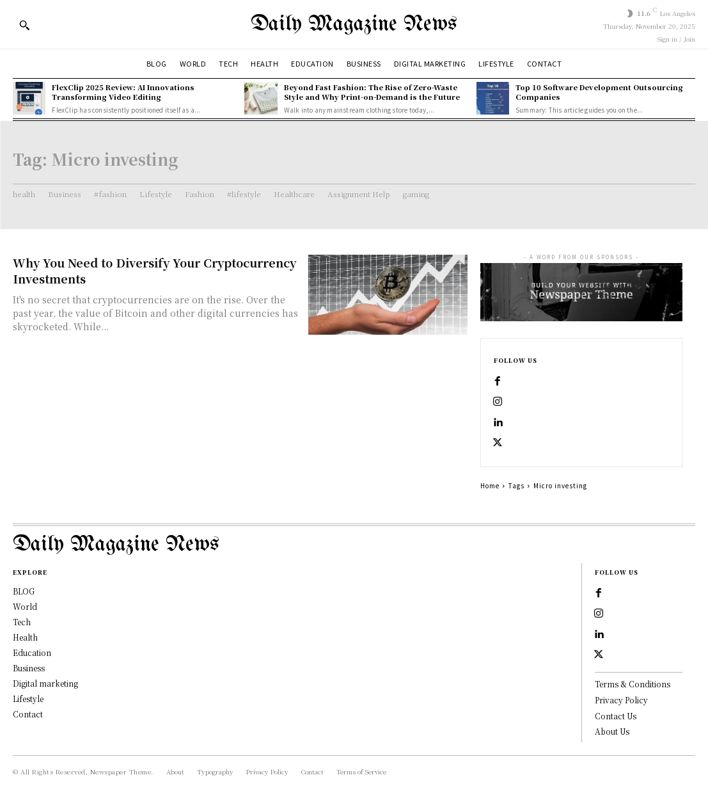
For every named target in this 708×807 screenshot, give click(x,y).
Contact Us (615, 715)
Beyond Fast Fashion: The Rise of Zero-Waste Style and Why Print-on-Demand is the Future (372, 92)
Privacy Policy (621, 699)
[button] (24, 24)
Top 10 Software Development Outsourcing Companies (599, 92)
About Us (612, 731)
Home (490, 485)
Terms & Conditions (632, 683)
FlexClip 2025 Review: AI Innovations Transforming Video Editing (123, 92)
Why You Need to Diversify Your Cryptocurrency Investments (154, 270)
